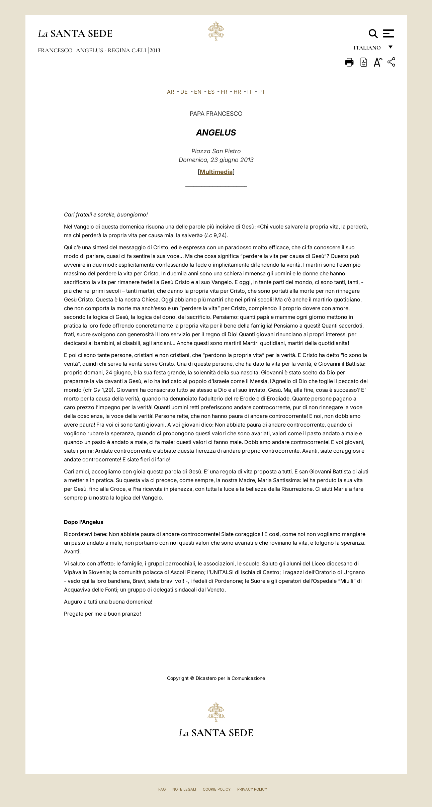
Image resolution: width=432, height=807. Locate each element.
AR (170, 91)
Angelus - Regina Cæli (112, 50)
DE (184, 91)
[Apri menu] (387, 33)
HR (237, 91)
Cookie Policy (217, 789)
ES (211, 91)
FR (224, 91)
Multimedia (216, 171)
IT (249, 91)
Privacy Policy (252, 789)
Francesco (56, 50)
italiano (368, 49)
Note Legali (184, 789)
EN (197, 91)
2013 (155, 50)
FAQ (162, 789)
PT (261, 91)
